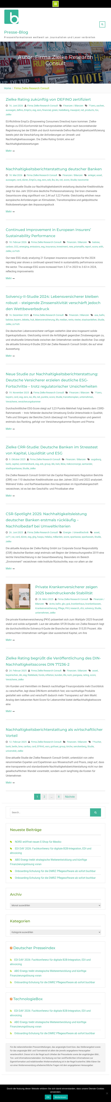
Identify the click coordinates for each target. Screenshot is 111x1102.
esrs (39, 109)
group (47, 463)
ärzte (52, 603)
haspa (40, 536)
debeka (25, 319)
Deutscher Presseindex (34, 947)
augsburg (96, 458)
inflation (49, 674)
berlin (14, 745)
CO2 (16, 245)
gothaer (54, 745)
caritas (27, 745)
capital (15, 463)
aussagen (11, 109)
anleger (91, 174)
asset (99, 174)
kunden (58, 674)
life (57, 319)
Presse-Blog (16, 31)
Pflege (61, 607)
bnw (20, 745)
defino (20, 109)
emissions (35, 245)
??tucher (96, 741)
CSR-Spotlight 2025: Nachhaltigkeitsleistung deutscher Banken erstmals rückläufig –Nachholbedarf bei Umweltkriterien (46, 519)
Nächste (70, 795)
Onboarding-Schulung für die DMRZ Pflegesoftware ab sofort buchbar (55, 870)
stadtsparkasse (14, 467)
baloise (96, 241)
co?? (8, 536)
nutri (69, 674)
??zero (92, 104)
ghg (34, 536)
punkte (44, 396)
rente (70, 319)
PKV (67, 607)
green (55, 109)
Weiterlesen (60, 1097)
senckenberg (79, 745)
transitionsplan (71, 396)
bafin (101, 314)
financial (46, 109)
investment (62, 245)
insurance (51, 245)
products (89, 109)
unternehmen (86, 396)
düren (25, 179)
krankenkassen (93, 603)
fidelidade (33, 674)
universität (11, 750)
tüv (96, 109)
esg (34, 109)
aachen (100, 104)
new (71, 245)
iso (30, 396)
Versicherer (11, 400)
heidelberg (64, 109)
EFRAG (40, 745)
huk (32, 319)
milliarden (58, 536)
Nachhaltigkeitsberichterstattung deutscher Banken (54, 168)
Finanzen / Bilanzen (73, 104)
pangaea (77, 674)
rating (86, 674)
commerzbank (27, 463)
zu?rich (16, 250)
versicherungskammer (29, 400)
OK (48, 1097)
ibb (53, 463)
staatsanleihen (89, 319)
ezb (49, 179)
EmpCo (27, 109)
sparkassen (87, 536)
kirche (69, 745)
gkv (63, 603)
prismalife (79, 245)
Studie (73, 179)
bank (8, 463)
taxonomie (83, 179)
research (74, 607)
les (57, 179)
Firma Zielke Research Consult (42, 104)
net (82, 109)
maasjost (75, 109)
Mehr (9, 150)
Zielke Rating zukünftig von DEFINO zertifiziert (48, 98)
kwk (58, 463)
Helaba (48, 536)
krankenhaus (77, 603)
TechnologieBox (28, 998)
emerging (24, 245)
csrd (19, 179)
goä (68, 603)
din (20, 674)
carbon (9, 245)
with (101, 245)
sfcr (82, 607)
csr (12, 536)
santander (87, 463)
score (66, 179)
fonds (41, 674)
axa (96, 314)
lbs (53, 179)
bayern (17, 319)
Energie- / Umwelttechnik (76, 531)
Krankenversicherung (46, 607)
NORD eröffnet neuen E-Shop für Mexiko (38, 841)
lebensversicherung (45, 319)
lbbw (63, 463)
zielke (8, 114)
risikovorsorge (73, 463)
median (63, 319)
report (88, 245)
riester (77, 319)
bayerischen (12, 674)
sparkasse (75, 536)
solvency (89, 607)
